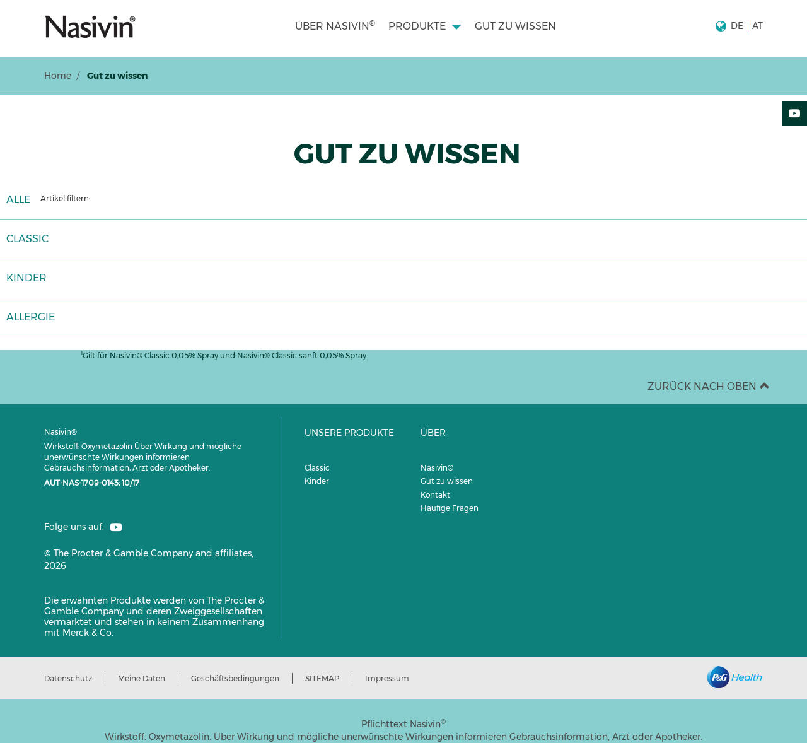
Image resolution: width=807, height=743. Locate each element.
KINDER (26, 278)
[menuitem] (335, 26)
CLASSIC (27, 239)
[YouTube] (794, 113)
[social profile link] (116, 527)
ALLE (18, 200)
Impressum (387, 678)
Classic (317, 467)
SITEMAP (322, 678)
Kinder (317, 481)
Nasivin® (437, 467)
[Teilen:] (794, 140)
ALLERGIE (30, 317)
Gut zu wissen (447, 481)
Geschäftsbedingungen (235, 678)
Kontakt (435, 495)
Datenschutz (68, 678)
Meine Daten (141, 678)
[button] (739, 26)
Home (57, 75)
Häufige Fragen (450, 508)
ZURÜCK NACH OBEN (708, 386)
